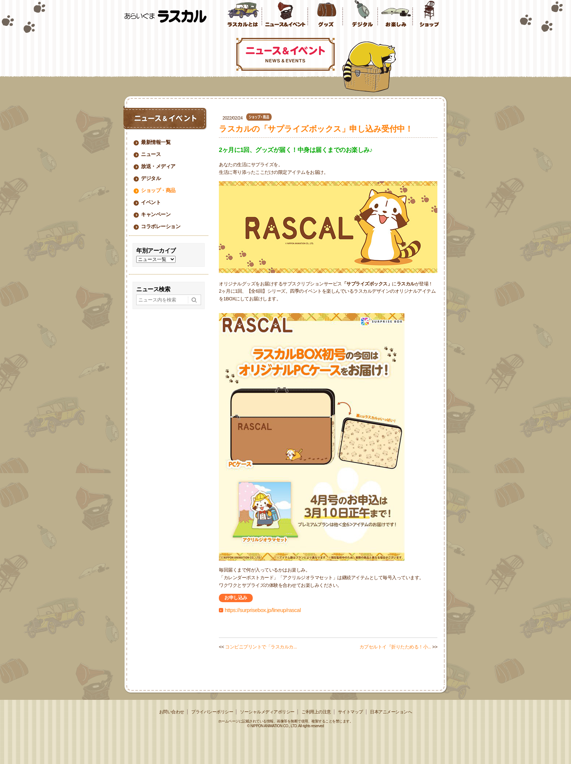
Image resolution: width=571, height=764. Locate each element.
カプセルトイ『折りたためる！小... (395, 647)
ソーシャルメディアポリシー (267, 711)
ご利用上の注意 (316, 711)
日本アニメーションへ (391, 711)
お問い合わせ (171, 711)
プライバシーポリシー (212, 711)
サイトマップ (350, 711)
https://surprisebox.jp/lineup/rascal (263, 610)
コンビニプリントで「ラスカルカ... (261, 647)
